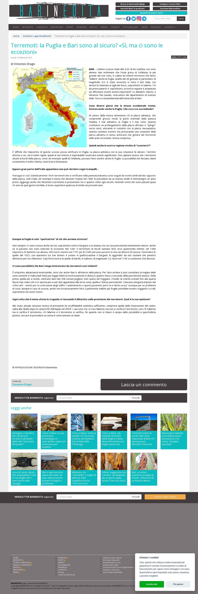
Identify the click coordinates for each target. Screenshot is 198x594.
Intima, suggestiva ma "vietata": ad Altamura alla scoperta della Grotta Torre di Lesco (113, 476)
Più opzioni (178, 584)
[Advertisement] (84, 212)
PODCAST (156, 27)
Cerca (181, 18)
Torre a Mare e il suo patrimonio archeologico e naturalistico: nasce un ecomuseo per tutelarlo (53, 440)
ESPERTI (115, 27)
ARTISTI (94, 27)
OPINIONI (81, 27)
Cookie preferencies (66, 574)
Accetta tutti (151, 584)
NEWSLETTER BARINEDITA (34, 397)
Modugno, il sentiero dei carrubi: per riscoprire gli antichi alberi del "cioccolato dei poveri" (23, 439)
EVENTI (104, 27)
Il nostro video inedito (165, 496)
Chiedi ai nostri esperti (112, 558)
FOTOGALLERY (130, 27)
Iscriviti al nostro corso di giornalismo (118, 567)
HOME (15, 27)
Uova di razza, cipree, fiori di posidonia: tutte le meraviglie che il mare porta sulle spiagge (24, 478)
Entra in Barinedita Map (112, 572)
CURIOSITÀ (41, 27)
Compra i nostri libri (111, 570)
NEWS (15, 572)
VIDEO (144, 27)
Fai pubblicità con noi (112, 562)
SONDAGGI (62, 567)
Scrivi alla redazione (111, 560)
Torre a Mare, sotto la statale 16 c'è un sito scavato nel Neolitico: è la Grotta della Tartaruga (84, 439)
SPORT (69, 27)
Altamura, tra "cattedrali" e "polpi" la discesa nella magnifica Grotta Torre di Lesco (84, 478)
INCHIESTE (27, 27)
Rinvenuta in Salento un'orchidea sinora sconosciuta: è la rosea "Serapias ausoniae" (172, 439)
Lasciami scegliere (149, 576)
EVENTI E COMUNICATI (22, 565)
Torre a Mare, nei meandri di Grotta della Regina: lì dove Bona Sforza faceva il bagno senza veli (113, 439)
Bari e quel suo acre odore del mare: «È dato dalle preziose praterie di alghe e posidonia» (52, 478)
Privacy (61, 572)
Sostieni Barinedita (110, 565)
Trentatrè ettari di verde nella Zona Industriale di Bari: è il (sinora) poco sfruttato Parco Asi (143, 439)
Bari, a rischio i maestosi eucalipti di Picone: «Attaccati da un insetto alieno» (143, 476)
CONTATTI (169, 27)
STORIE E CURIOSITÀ (21, 562)
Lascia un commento (144, 384)
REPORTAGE (56, 27)
